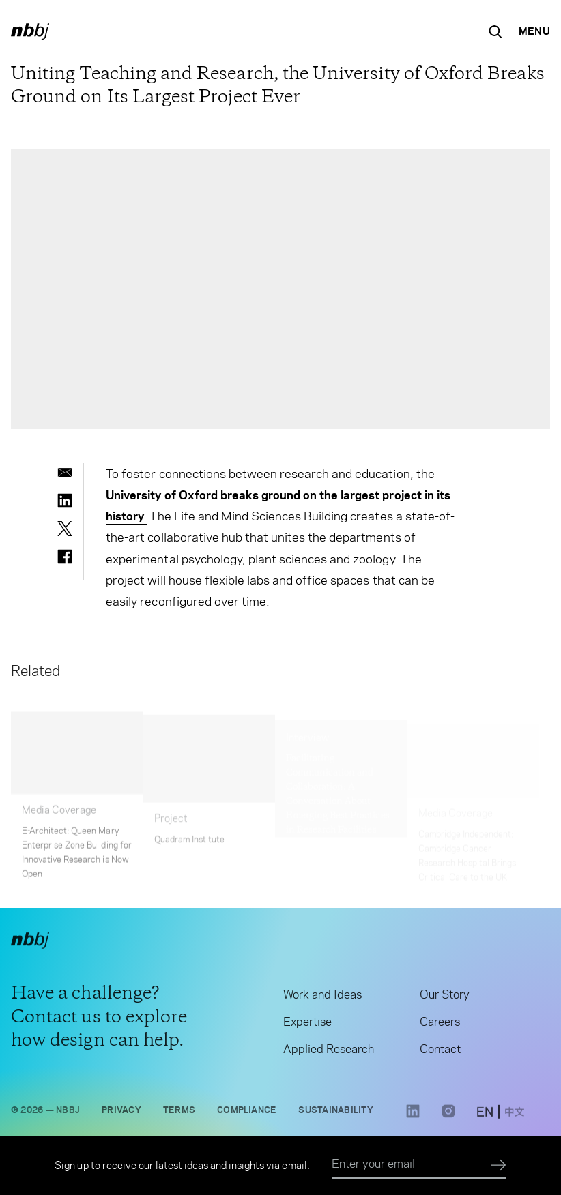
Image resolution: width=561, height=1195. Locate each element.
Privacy (121, 1112)
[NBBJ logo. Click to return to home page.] (30, 31)
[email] (64, 472)
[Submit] (498, 1165)
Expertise (307, 1024)
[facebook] (64, 556)
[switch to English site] (485, 1115)
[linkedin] (64, 500)
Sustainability (335, 1112)
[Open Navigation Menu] (534, 31)
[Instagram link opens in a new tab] (448, 1118)
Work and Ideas (322, 996)
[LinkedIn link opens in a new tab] (413, 1118)
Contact (440, 1051)
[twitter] (64, 528)
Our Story (445, 996)
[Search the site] (495, 31)
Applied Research (328, 1051)
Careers (440, 1024)
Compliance (246, 1112)
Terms (179, 1112)
